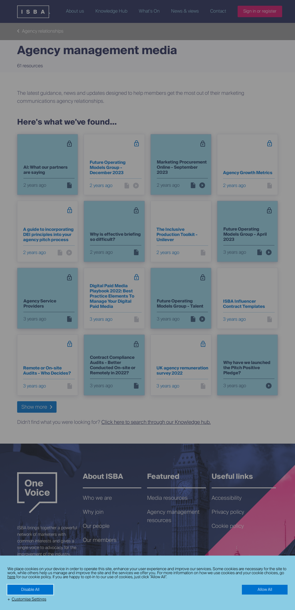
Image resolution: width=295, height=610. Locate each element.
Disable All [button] (30, 590)
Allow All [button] (265, 590)
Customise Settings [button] (29, 599)
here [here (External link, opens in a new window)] (11, 577)
